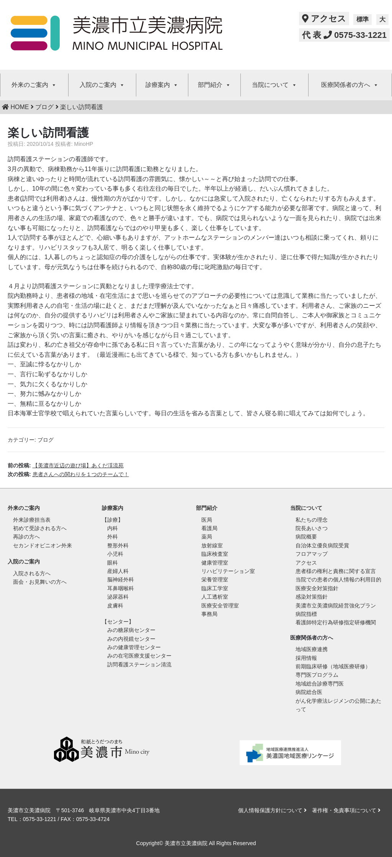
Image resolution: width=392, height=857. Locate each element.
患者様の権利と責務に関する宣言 (336, 571)
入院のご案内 (102, 85)
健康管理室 (214, 563)
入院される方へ (32, 573)
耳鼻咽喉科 (120, 588)
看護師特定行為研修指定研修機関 (336, 622)
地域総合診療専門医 (320, 684)
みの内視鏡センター (131, 639)
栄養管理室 (214, 579)
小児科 (115, 554)
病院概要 (306, 537)
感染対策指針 (312, 597)
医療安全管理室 (220, 605)
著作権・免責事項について (346, 810)
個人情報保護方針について (272, 810)
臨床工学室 (214, 588)
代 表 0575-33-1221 (344, 35)
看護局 (209, 528)
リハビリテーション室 (228, 571)
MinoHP (83, 144)
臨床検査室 (214, 554)
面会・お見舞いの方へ (40, 582)
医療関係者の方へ (350, 85)
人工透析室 (214, 597)
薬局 (206, 537)
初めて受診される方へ (40, 528)
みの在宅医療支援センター (139, 656)
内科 (112, 528)
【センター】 (118, 622)
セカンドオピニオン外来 (42, 545)
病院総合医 (309, 692)
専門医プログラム (317, 675)
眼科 (112, 563)
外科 (112, 537)
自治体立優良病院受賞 (322, 545)
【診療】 (112, 520)
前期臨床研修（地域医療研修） (333, 666)
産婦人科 (118, 571)
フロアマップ (312, 554)
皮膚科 (115, 605)
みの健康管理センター (134, 647)
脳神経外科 (120, 579)
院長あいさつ (312, 528)
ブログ (46, 440)
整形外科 (118, 545)
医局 (206, 520)
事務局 (209, 614)
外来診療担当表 (32, 520)
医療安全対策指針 (317, 588)
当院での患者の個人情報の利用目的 (338, 579)
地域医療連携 (312, 649)
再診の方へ (26, 537)
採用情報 (306, 658)
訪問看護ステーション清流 (139, 664)
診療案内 (161, 85)
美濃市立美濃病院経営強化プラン (336, 605)
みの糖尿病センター (131, 630)
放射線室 (212, 545)
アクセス (324, 18)
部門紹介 (214, 85)
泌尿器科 (118, 597)
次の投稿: (68, 474)
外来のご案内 (34, 85)
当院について (274, 85)
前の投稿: (66, 465)
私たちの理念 (312, 520)
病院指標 (306, 614)
